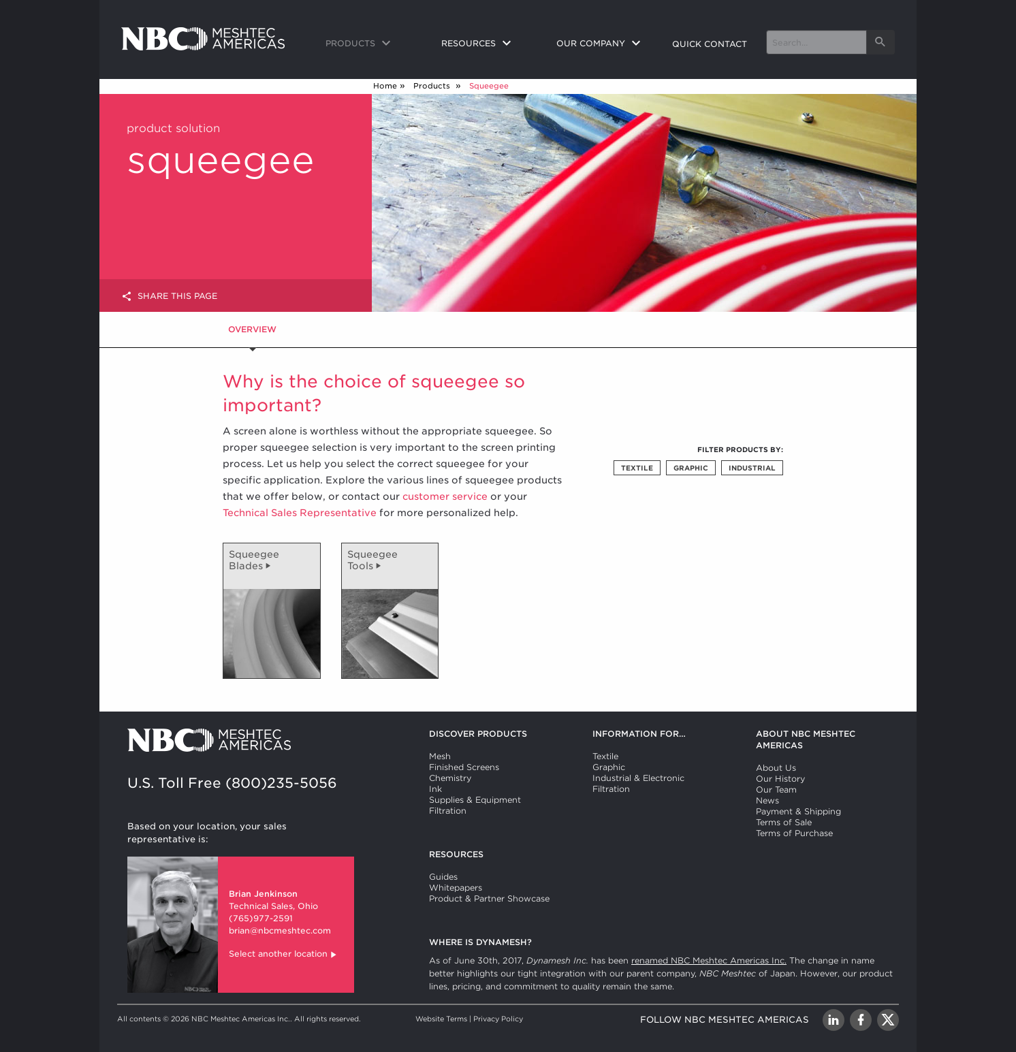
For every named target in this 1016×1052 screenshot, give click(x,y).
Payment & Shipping (798, 811)
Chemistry (450, 778)
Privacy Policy (498, 1019)
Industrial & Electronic (638, 778)
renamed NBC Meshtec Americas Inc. (709, 960)
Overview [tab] (252, 329)
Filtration (447, 811)
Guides (443, 877)
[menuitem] (372, 44)
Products (433, 86)
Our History (780, 779)
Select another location (283, 955)
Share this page (169, 296)
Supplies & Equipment (475, 800)
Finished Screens (464, 767)
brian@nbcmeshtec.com (280, 930)
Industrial (752, 468)
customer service (445, 496)
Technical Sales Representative (300, 512)
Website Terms (441, 1019)
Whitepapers (455, 887)
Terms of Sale (784, 822)
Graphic (690, 468)
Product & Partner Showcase (489, 898)
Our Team (776, 789)
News (767, 800)
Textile (637, 468)
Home (385, 86)
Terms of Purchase (794, 833)
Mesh (440, 756)
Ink (435, 789)
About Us (776, 768)
